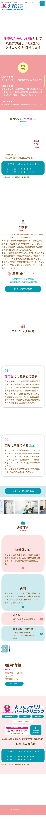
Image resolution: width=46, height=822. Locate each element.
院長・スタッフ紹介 (23, 289)
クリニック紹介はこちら (23, 491)
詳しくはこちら (14, 683)
